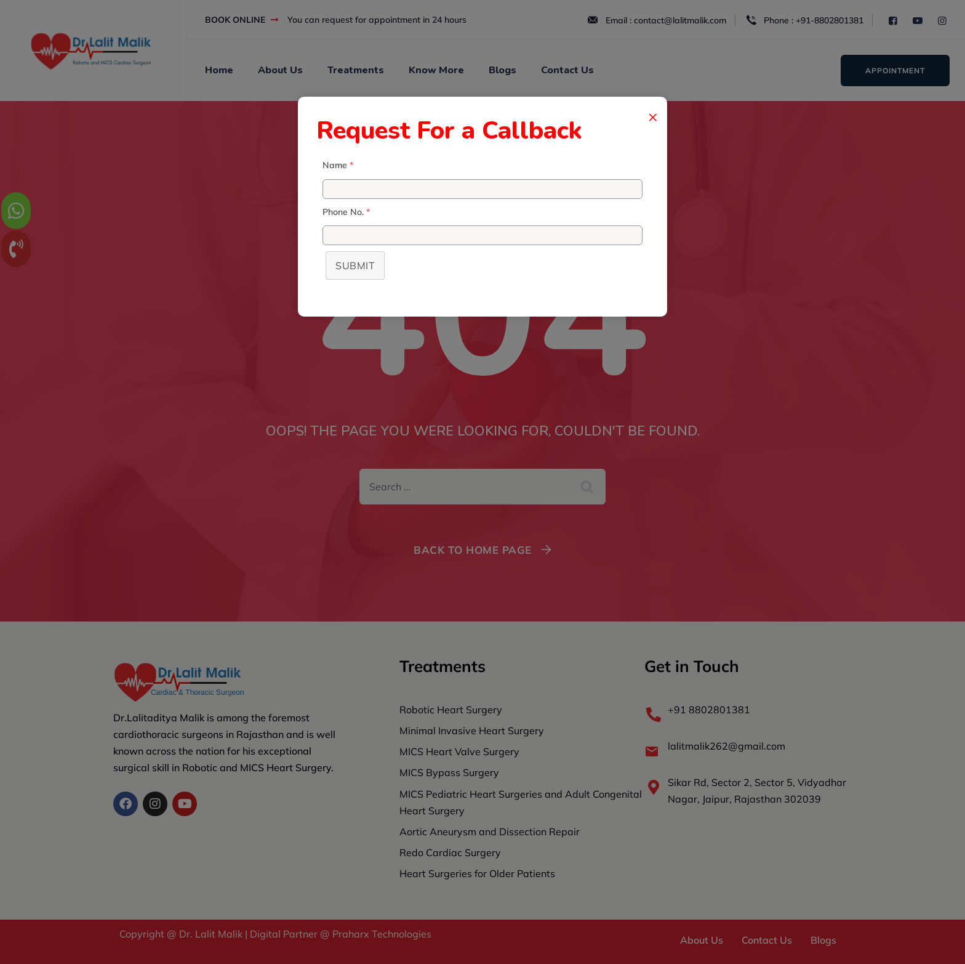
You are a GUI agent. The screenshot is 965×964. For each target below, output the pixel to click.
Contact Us (567, 70)
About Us (280, 70)
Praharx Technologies (380, 934)
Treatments (355, 70)
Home (219, 70)
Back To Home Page (473, 549)
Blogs (502, 70)
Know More (436, 70)
